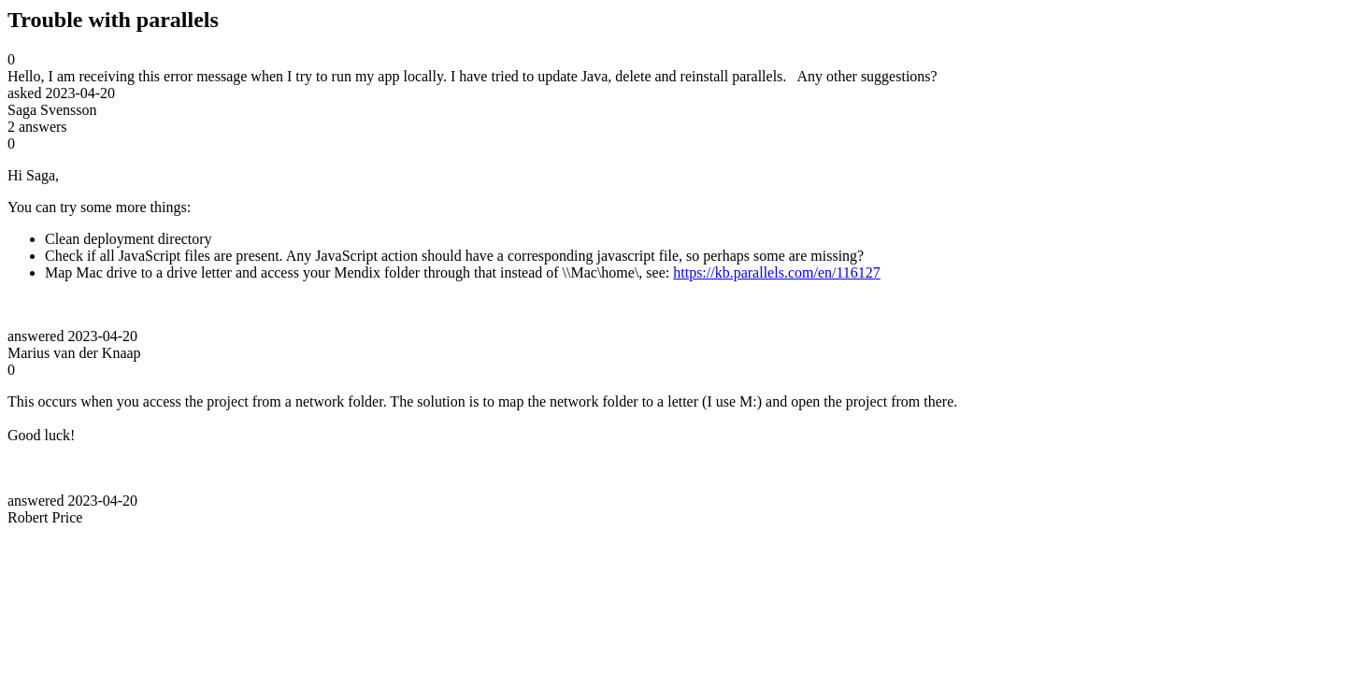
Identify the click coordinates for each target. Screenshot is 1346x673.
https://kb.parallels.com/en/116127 (777, 272)
